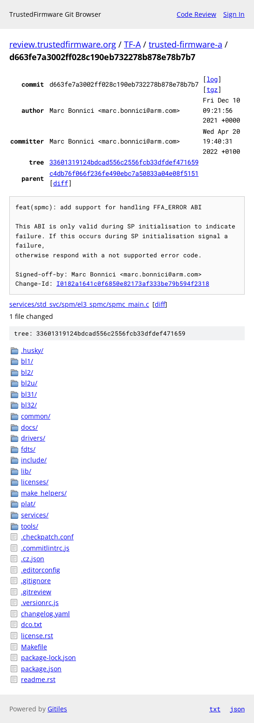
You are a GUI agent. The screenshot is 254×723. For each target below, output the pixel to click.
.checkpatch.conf (47, 536)
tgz (212, 89)
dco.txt (31, 624)
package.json (41, 668)
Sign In (234, 14)
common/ (35, 416)
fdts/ (28, 449)
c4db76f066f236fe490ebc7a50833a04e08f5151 (124, 173)
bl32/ (29, 404)
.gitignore (36, 580)
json (237, 708)
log (212, 79)
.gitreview (36, 591)
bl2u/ (29, 383)
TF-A (132, 44)
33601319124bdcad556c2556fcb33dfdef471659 (124, 162)
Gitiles (57, 708)
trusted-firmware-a (185, 44)
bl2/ (27, 372)
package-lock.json (48, 657)
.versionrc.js (40, 602)
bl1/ (27, 361)
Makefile (34, 646)
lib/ (26, 471)
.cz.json (32, 558)
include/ (34, 459)
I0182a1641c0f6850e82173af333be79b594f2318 (132, 283)
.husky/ (32, 350)
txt (214, 708)
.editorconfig (40, 569)
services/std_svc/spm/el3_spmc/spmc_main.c (79, 304)
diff (60, 183)
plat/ (28, 503)
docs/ (29, 427)
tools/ (29, 526)
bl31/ (29, 394)
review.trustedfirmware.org (62, 44)
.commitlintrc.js (45, 548)
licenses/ (34, 481)
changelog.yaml (45, 613)
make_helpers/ (44, 493)
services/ (34, 514)
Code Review (196, 14)
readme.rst (38, 679)
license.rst (37, 635)
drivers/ (33, 438)
